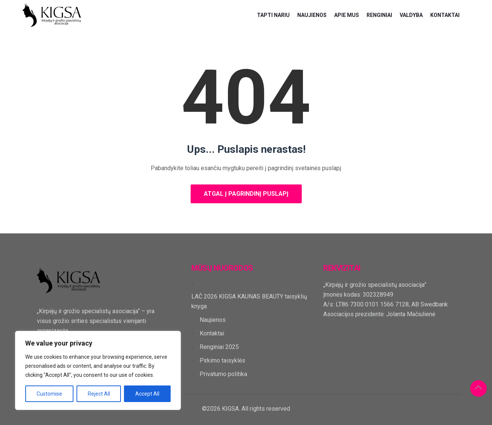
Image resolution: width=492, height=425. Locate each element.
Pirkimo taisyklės (222, 360)
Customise (49, 394)
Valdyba (411, 15)
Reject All (99, 394)
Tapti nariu (273, 15)
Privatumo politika (223, 374)
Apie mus (346, 15)
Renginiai (379, 15)
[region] (98, 370)
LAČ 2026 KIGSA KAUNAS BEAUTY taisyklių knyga (249, 301)
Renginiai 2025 (219, 346)
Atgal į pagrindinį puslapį (246, 193)
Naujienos (312, 15)
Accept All (147, 394)
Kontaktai (445, 15)
